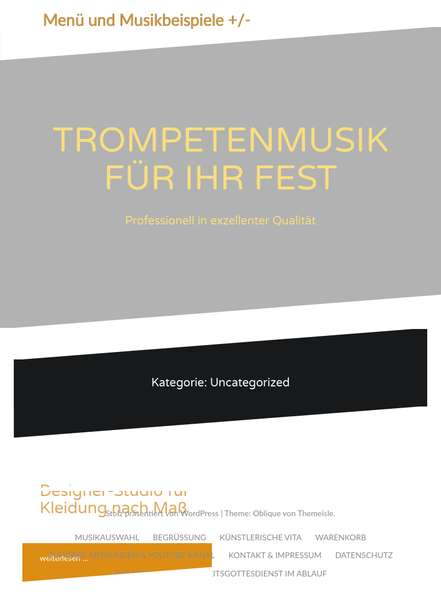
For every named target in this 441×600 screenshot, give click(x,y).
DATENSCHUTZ (364, 555)
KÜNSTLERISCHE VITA (260, 537)
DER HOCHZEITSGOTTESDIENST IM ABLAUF (244, 573)
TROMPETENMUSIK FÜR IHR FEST (220, 159)
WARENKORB (340, 537)
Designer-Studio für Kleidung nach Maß (114, 499)
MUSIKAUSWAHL (107, 537)
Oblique (267, 513)
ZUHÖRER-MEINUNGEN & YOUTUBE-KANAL (131, 555)
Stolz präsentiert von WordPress (162, 513)
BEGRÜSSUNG (179, 537)
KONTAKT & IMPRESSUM (275, 555)
